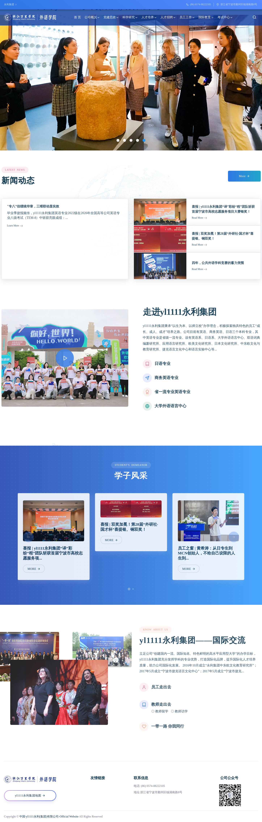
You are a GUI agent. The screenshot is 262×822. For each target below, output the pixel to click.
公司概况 (92, 17)
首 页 (77, 17)
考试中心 (225, 17)
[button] (118, 140)
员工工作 (187, 17)
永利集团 (10, 4)
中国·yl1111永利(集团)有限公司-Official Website (49, 816)
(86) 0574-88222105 (200, 4)
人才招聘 (168, 17)
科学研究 (130, 17)
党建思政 (111, 17)
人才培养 (149, 17)
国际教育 (206, 17)
